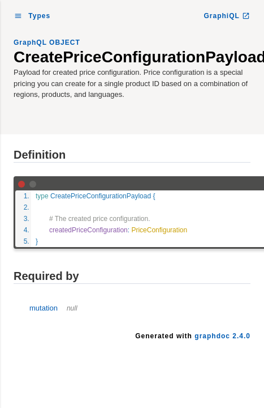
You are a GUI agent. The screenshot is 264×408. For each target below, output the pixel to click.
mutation (53, 308)
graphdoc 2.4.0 (222, 336)
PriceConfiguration (159, 230)
